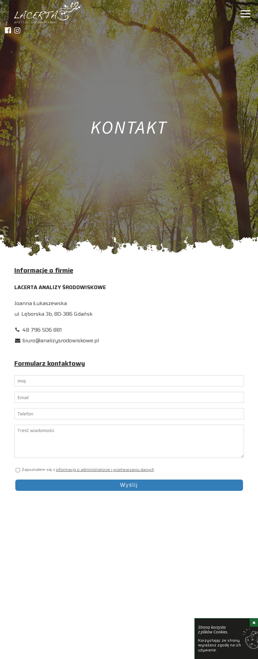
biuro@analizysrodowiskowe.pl (60, 340)
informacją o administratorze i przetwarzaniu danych (105, 469)
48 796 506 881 (42, 330)
